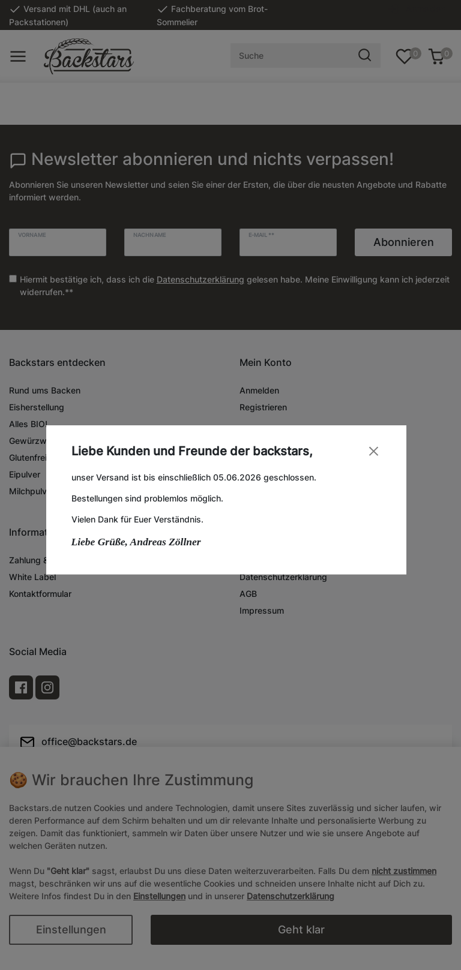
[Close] (378, 451)
